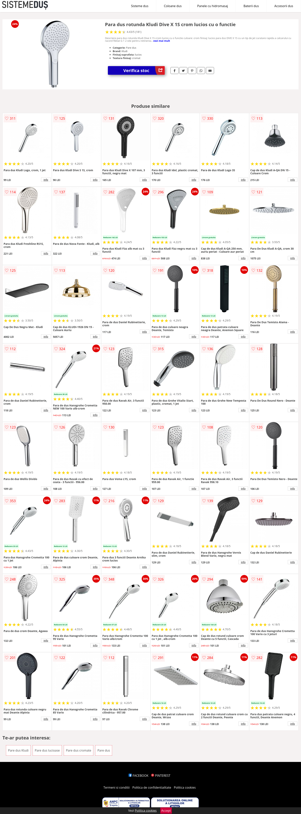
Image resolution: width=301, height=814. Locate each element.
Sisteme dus (139, 6)
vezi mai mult (161, 40)
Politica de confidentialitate (151, 787)
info (46, 179)
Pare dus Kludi (18, 750)
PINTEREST (160, 775)
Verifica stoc (144, 70)
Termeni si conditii (116, 787)
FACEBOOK (138, 775)
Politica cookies (185, 787)
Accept (166, 810)
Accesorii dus (283, 6)
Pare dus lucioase (47, 750)
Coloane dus (173, 6)
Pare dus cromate (78, 750)
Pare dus (103, 750)
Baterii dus (251, 6)
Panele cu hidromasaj (212, 6)
